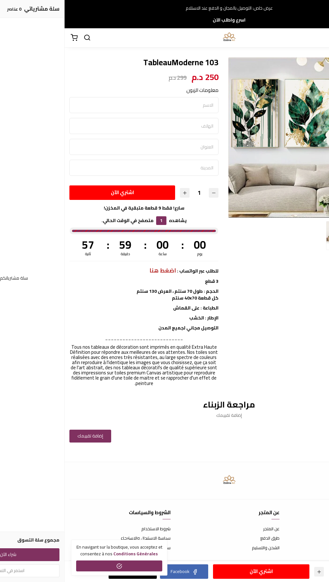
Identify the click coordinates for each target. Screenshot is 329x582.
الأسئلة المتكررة (310, 538)
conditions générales (71, 554)
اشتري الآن (57, 192)
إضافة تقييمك (26, 436)
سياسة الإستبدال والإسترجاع (81, 538)
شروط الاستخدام (91, 529)
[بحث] (22, 38)
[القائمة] (319, 38)
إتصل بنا (317, 529)
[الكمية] (134, 192)
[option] (244, 138)
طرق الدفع (205, 538)
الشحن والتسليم (201, 548)
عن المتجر (207, 529)
